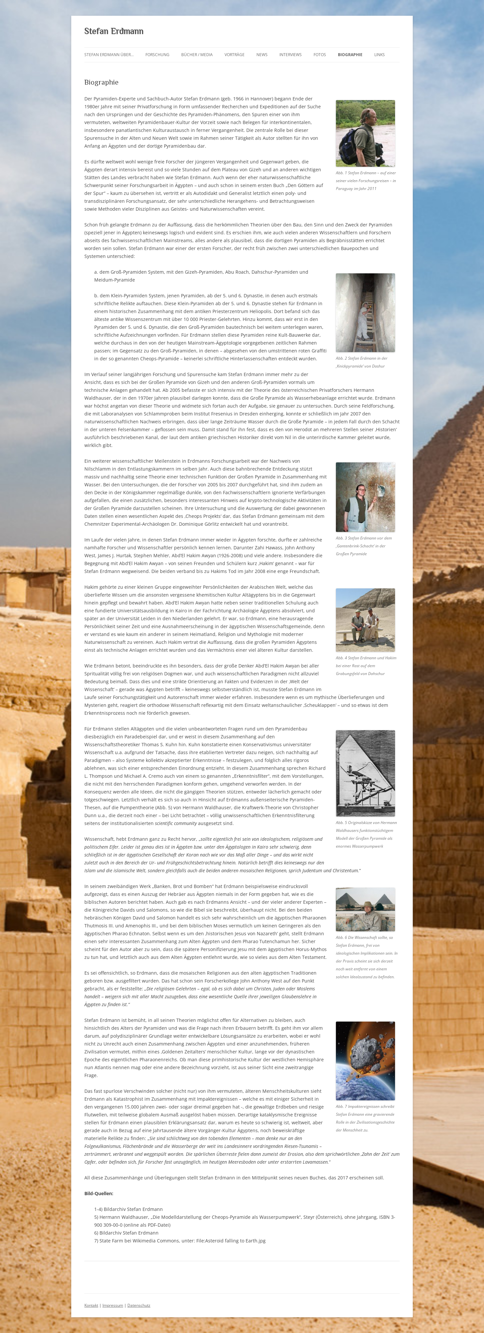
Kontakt (91, 1305)
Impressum (112, 1305)
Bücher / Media (197, 54)
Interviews (290, 54)
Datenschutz (138, 1305)
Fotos (320, 54)
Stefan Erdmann (113, 31)
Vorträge (235, 54)
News (262, 54)
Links (379, 54)
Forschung (157, 54)
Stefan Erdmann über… (109, 54)
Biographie (350, 54)
